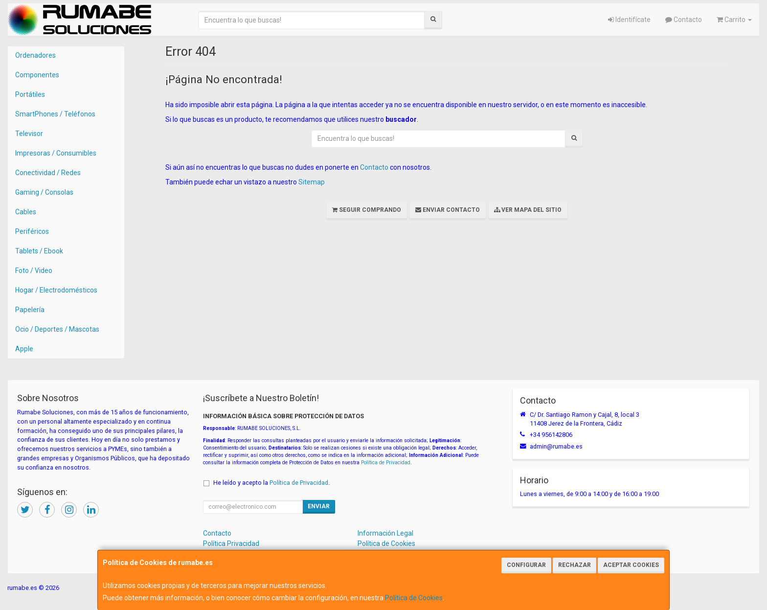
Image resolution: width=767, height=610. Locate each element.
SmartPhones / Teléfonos (55, 114)
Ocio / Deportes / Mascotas (57, 329)
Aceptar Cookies (631, 565)
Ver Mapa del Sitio (528, 209)
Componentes (37, 75)
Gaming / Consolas (44, 192)
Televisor (29, 133)
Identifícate (629, 19)
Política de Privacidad (385, 462)
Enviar (319, 506)
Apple (24, 349)
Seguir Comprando (366, 209)
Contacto (683, 19)
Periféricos (32, 231)
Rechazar (574, 565)
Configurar (526, 565)
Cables (25, 212)
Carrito (734, 19)
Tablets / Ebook (39, 251)
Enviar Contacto (447, 209)
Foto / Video (33, 270)
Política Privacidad (231, 543)
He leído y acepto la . (271, 482)
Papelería (30, 310)
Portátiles (30, 94)
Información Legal (385, 533)
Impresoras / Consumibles (55, 153)
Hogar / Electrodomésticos (56, 290)
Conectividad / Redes (48, 173)
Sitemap (311, 182)
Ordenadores (35, 55)
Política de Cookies (414, 598)
